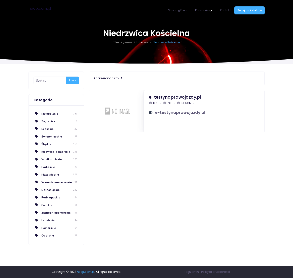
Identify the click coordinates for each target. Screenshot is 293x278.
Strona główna (178, 10)
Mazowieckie (46, 175)
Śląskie (42, 144)
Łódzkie (43, 205)
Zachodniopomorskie (52, 213)
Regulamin (191, 272)
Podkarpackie (47, 197)
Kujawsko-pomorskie (52, 152)
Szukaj (72, 80)
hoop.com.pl (40, 8)
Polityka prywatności (215, 272)
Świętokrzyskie (48, 136)
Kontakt (225, 10)
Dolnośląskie (46, 190)
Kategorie (203, 10)
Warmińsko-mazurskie (53, 182)
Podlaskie (44, 167)
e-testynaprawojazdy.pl (180, 112)
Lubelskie (143, 42)
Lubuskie (43, 129)
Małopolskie (46, 114)
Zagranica (44, 121)
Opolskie (44, 236)
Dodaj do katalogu (249, 10)
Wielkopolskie (48, 159)
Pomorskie (45, 228)
